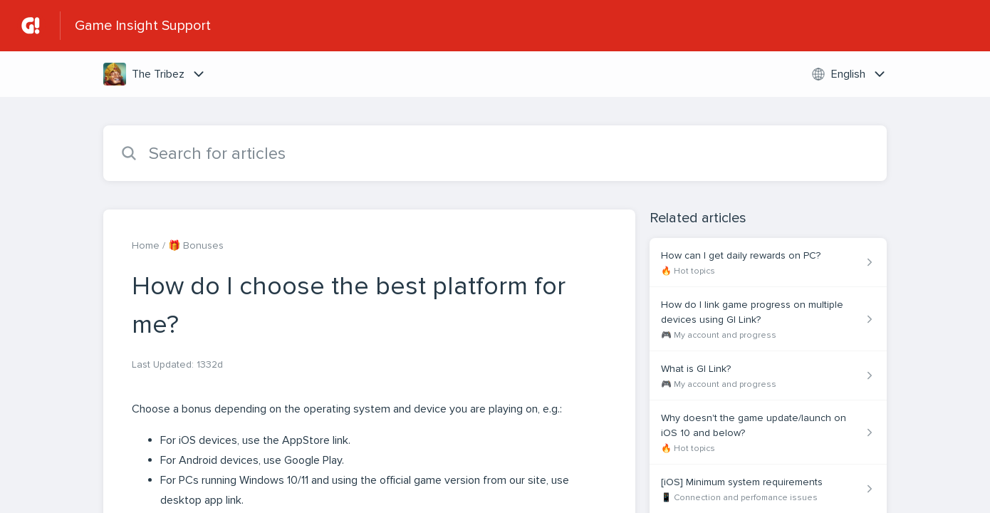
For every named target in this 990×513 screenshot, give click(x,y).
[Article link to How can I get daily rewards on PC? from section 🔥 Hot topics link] (768, 262)
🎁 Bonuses (196, 245)
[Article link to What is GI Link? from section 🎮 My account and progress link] (768, 375)
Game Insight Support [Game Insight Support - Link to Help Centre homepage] (143, 25)
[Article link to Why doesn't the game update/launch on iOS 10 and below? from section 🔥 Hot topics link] (768, 432)
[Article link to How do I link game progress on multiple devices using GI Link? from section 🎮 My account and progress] (768, 319)
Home (146, 245)
